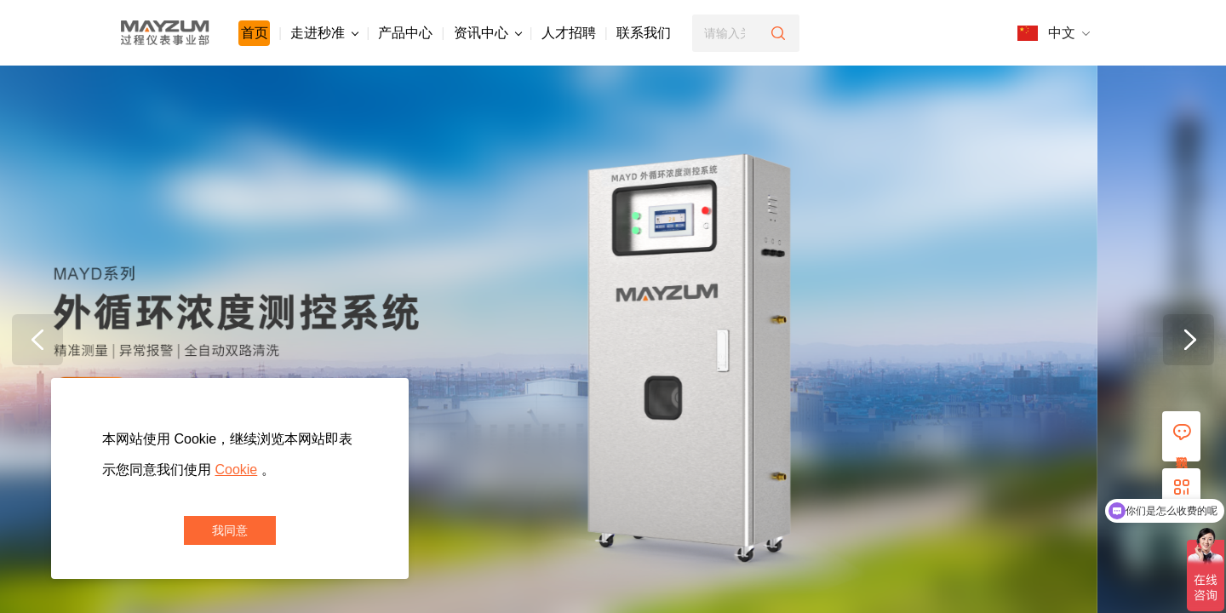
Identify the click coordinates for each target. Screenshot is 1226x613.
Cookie (236, 469)
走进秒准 (324, 33)
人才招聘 (568, 33)
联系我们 (643, 33)
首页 (254, 33)
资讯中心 (487, 33)
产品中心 (405, 33)
